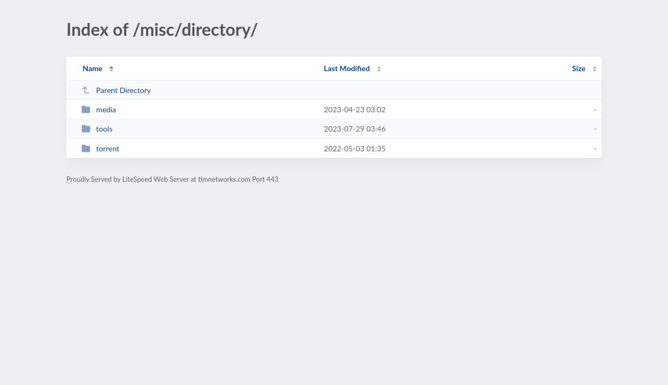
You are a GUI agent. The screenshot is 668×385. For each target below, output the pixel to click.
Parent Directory (116, 90)
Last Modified (347, 68)
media (98, 109)
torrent (100, 148)
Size (579, 68)
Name (92, 68)
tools (96, 128)
